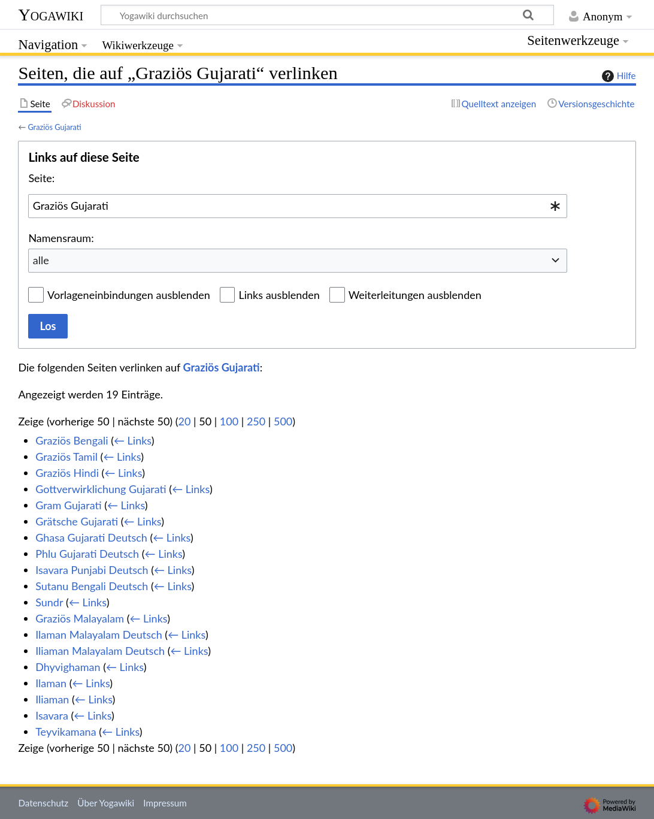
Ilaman (50, 683)
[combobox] (297, 206)
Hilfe (617, 76)
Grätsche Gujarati (76, 521)
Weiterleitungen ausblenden (415, 294)
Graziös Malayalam (79, 618)
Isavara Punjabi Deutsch (91, 569)
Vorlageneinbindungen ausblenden (128, 294)
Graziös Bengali (71, 440)
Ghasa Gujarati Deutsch (91, 537)
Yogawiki (50, 14)
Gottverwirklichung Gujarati (100, 488)
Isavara (51, 715)
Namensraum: (60, 237)
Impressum (165, 802)
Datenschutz (43, 802)
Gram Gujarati (68, 505)
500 (283, 421)
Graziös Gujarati (54, 127)
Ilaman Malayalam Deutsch (98, 634)
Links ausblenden (278, 294)
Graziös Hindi (67, 472)
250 (256, 421)
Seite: (41, 178)
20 (184, 421)
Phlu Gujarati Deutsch (87, 553)
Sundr (49, 602)
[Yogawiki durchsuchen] (327, 15)
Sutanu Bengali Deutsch (91, 586)
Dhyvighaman (67, 666)
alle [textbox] (41, 260)
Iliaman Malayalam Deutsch (100, 650)
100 (229, 421)
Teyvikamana (65, 731)
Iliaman (52, 699)
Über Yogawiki (105, 802)
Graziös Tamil (66, 456)
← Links (133, 440)
